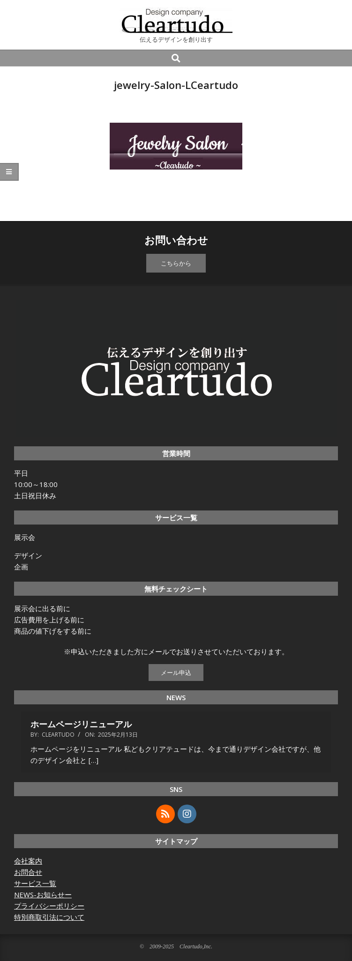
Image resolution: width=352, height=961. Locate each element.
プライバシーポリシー (49, 905)
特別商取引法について (49, 917)
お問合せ (28, 872)
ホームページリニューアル (81, 724)
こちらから (176, 263)
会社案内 (28, 860)
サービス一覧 (35, 883)
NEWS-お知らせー (43, 894)
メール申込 (176, 672)
